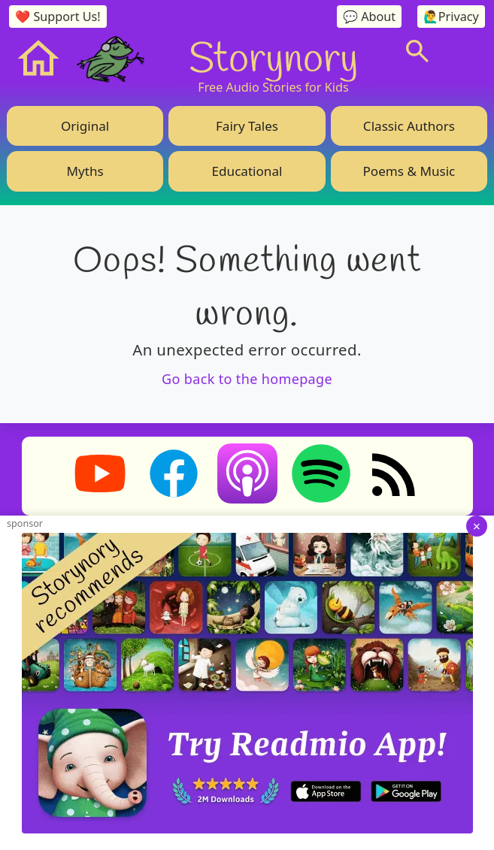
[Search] (417, 51)
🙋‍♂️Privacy (451, 16)
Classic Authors (409, 126)
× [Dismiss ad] (476, 526)
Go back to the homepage (247, 379)
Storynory (273, 56)
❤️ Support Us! (57, 16)
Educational (247, 171)
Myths (85, 171)
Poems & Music (408, 171)
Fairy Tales (247, 126)
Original (85, 126)
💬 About (369, 16)
